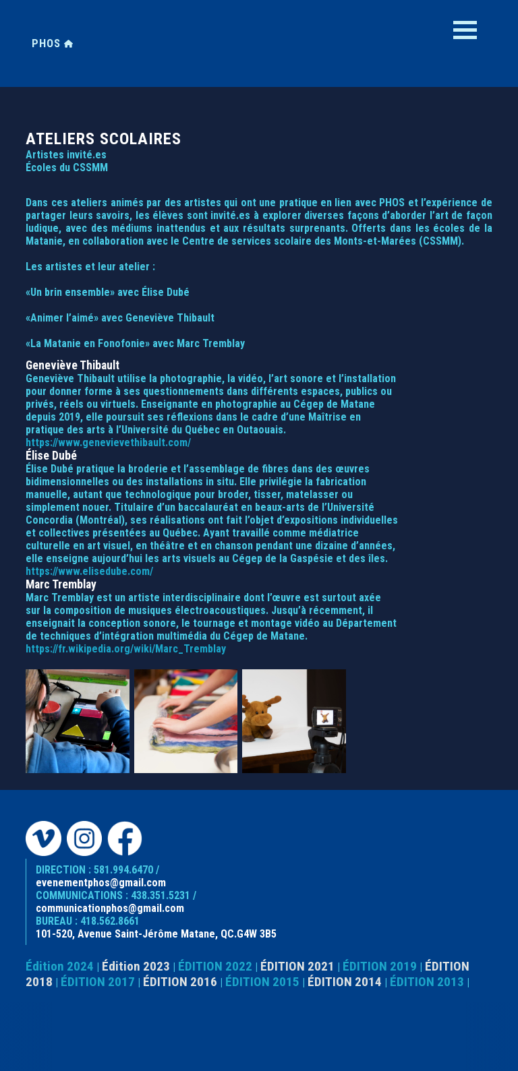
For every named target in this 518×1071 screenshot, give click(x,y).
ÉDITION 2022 (215, 966)
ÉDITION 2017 (98, 981)
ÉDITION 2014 (345, 981)
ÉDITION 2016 (180, 981)
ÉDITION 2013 (427, 981)
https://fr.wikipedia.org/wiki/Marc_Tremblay (126, 648)
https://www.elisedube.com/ (89, 571)
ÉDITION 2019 (380, 966)
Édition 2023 (136, 966)
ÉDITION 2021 (297, 966)
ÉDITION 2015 (262, 981)
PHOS (53, 43)
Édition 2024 (60, 966)
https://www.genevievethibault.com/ (108, 442)
